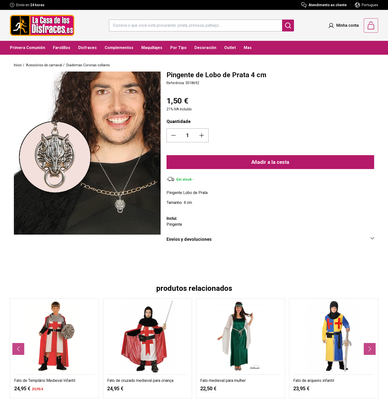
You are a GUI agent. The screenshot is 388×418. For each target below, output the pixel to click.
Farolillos (61, 47)
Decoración (205, 47)
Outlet (230, 47)
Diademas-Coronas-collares (88, 65)
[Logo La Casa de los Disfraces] (42, 25)
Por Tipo (178, 47)
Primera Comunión (27, 47)
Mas (248, 47)
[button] (18, 349)
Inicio (18, 65)
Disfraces (87, 47)
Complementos (119, 47)
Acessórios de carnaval (44, 65)
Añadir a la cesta (270, 162)
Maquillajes (151, 47)
